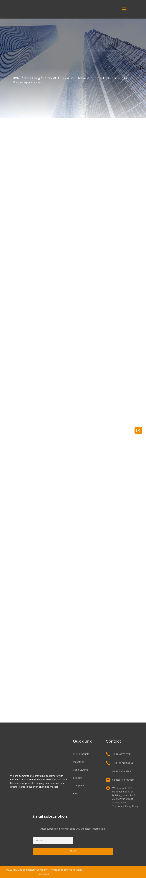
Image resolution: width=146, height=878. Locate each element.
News (27, 78)
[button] (124, 9)
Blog (37, 78)
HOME (17, 78)
